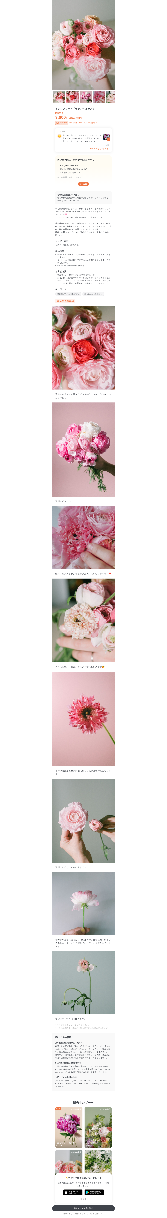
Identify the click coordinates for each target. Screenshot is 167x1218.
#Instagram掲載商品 (93, 294)
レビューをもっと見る (99, 149)
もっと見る (83, 184)
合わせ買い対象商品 (65, 301)
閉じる (83, 1199)
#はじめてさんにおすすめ (68, 294)
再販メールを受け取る (83, 1208)
